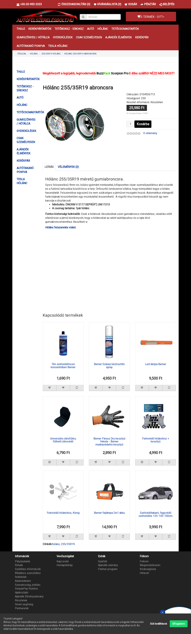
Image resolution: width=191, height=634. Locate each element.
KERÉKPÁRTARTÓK (39, 28)
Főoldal (21, 54)
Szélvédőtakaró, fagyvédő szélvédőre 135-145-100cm (155, 514)
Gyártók (102, 561)
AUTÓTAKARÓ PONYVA (31, 46)
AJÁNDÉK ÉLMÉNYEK (118, 37)
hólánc (56, 544)
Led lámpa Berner (155, 364)
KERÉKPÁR (141, 37)
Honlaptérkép (65, 565)
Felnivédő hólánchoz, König (63, 512)
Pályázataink (22, 561)
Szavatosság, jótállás (27, 584)
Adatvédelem (23, 581)
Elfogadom (178, 623)
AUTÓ (90, 28)
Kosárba (143, 124)
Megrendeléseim (150, 565)
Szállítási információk (28, 569)
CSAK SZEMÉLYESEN (89, 37)
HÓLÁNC (102, 28)
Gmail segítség (24, 604)
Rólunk (19, 565)
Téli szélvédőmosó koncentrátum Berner (63, 366)
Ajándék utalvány (108, 565)
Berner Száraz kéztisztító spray (109, 366)
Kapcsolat (63, 561)
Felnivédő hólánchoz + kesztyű (155, 440)
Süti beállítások (158, 623)
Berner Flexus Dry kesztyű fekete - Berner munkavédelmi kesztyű (109, 441)
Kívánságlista (148, 569)
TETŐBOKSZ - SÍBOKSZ (69, 28)
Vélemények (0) (68, 167)
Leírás (49, 167)
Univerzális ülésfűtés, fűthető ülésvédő (63, 440)
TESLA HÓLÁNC (58, 46)
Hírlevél (144, 573)
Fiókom (144, 561)
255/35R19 (68, 544)
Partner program (107, 569)
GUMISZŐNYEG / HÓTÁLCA (33, 37)
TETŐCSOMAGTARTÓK (125, 28)
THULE (21, 28)
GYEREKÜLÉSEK (63, 37)
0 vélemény (150, 133)
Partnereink (22, 608)
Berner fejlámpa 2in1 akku (109, 512)
